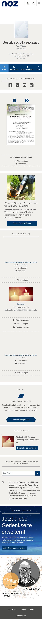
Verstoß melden (21, 327)
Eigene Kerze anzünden (26, 448)
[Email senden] (18, 473)
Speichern (20, 271)
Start (4, 68)
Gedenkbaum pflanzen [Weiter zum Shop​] (21, 420)
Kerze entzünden (21, 320)
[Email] (24, 84)
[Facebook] (10, 84)
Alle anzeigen (21, 161)
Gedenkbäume (27, 68)
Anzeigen (14, 68)
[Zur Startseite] (10, 3)
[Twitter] (17, 84)
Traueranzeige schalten (21, 157)
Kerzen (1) (20, 164)
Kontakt (23, 609)
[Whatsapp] (31, 84)
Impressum (12, 609)
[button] (14, 101)
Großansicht (21, 268)
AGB (32, 609)
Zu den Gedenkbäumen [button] (21, 223)
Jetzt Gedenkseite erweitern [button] (14, 548)
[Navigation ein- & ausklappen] (39, 3)
